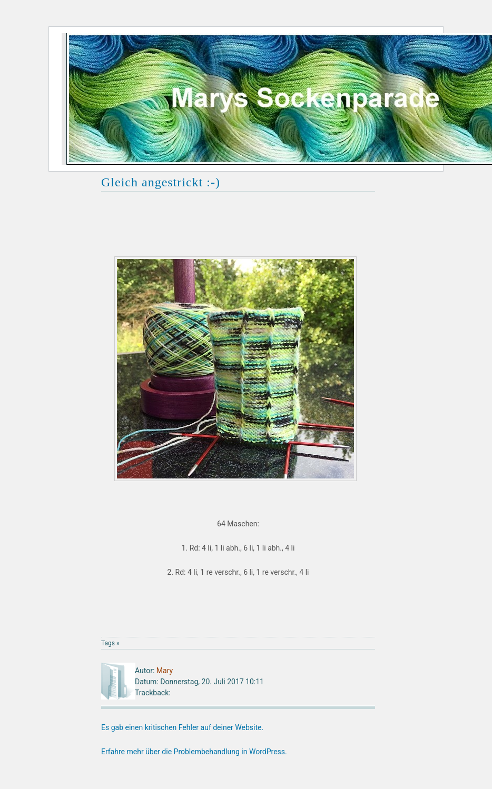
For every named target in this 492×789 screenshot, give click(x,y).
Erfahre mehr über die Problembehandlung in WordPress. (194, 751)
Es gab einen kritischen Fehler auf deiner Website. (182, 727)
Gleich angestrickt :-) (160, 182)
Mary (164, 670)
